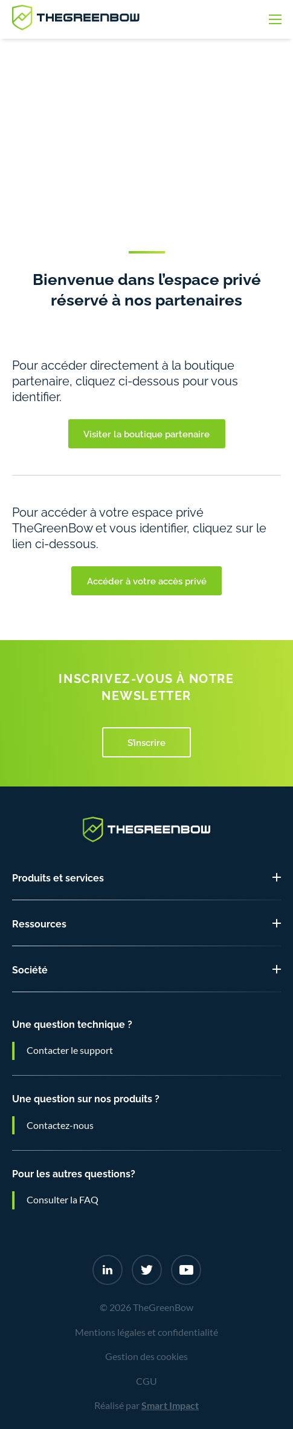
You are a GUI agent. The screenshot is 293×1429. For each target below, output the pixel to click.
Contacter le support (70, 1050)
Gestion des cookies (146, 1356)
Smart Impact (170, 1405)
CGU (146, 1381)
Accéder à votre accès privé (147, 580)
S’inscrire (146, 742)
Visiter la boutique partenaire (146, 433)
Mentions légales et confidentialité (146, 1332)
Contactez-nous (60, 1125)
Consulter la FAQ (62, 1199)
